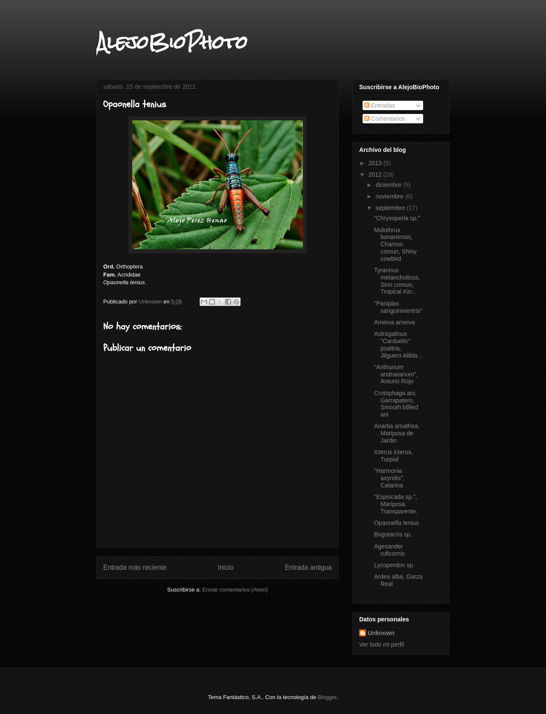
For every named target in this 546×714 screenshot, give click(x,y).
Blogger (327, 697)
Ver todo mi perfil (381, 644)
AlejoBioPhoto (171, 42)
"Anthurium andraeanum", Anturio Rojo (396, 374)
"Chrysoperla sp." (397, 218)
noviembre (390, 196)
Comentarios (384, 118)
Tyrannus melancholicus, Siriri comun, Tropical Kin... (397, 281)
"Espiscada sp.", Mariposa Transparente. (396, 504)
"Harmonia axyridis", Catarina (389, 478)
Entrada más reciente (134, 567)
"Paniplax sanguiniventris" (398, 307)
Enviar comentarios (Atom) (235, 589)
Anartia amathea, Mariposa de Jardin (397, 433)
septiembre (391, 207)
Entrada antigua (308, 567)
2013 (376, 163)
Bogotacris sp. (393, 534)
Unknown (381, 632)
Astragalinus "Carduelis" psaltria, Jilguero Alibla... (398, 344)
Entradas (379, 105)
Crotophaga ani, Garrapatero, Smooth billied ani (396, 404)
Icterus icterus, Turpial (393, 456)
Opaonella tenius (396, 522)
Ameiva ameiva (394, 322)
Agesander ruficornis (389, 550)
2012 (376, 174)
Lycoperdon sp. (394, 565)
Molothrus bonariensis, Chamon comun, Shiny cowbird (395, 244)
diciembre (389, 184)
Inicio (225, 567)
